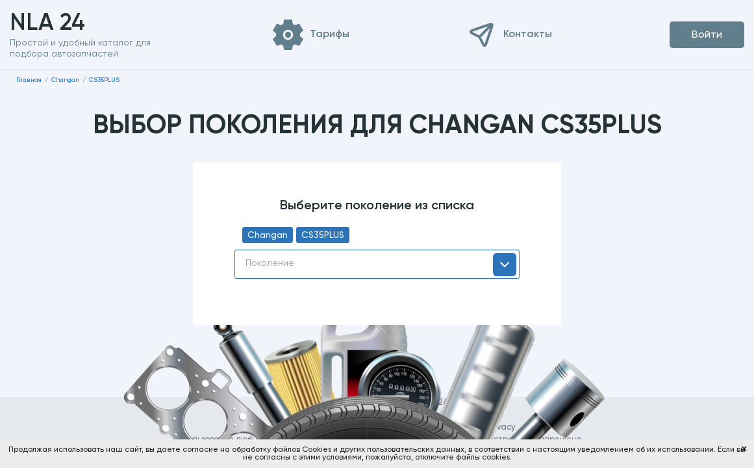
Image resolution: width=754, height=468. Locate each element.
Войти (707, 35)
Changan (267, 235)
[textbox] (377, 263)
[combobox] (377, 264)
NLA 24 (68, 23)
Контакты (527, 34)
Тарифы (329, 34)
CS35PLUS (322, 235)
